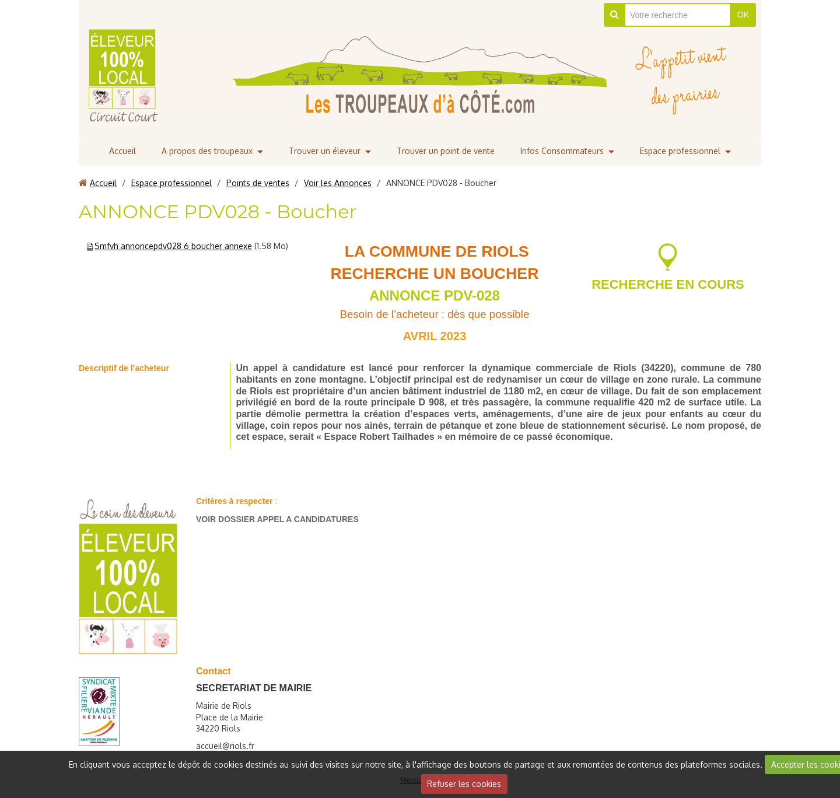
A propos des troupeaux (207, 151)
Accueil (122, 151)
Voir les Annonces (338, 183)
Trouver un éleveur (324, 151)
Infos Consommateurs (562, 151)
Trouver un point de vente (446, 151)
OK (743, 14)
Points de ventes (257, 183)
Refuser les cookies (464, 784)
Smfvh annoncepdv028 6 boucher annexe (173, 246)
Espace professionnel (680, 151)
